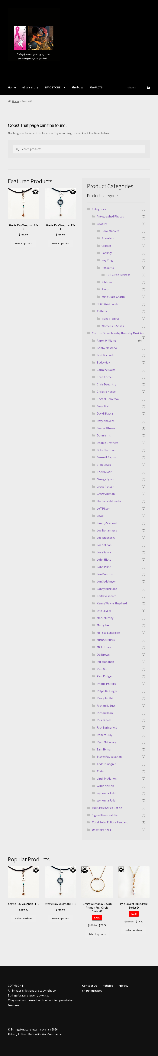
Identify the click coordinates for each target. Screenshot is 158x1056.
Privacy (123, 985)
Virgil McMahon (107, 778)
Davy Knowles (105, 421)
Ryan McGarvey (106, 742)
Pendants (108, 267)
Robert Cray (104, 735)
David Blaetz (105, 413)
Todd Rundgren (106, 764)
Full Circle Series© (118, 275)
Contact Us (89, 985)
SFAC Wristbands (107, 304)
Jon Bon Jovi (105, 574)
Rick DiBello (104, 720)
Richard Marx (105, 713)
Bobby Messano (107, 348)
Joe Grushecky (106, 537)
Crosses (106, 246)
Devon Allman (106, 428)
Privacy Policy (17, 1034)
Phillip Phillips (106, 683)
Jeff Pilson (103, 508)
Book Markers (110, 231)
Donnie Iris (104, 435)
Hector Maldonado (109, 501)
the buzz (77, 87)
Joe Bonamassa (107, 530)
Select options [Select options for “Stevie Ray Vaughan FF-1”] (60, 243)
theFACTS (96, 87)
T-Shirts (102, 311)
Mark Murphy (105, 618)
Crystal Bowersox (108, 399)
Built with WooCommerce (45, 1034)
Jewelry (102, 224)
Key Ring (107, 260)
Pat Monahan (105, 662)
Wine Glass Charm (113, 297)
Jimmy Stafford (107, 523)
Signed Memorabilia (105, 815)
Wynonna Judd (106, 793)
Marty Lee (103, 625)
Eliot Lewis (104, 464)
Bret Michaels (105, 355)
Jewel (100, 516)
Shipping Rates (92, 990)
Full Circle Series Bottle (107, 808)
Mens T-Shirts (110, 318)
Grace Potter (105, 486)
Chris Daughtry (106, 384)
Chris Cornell (105, 377)
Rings (105, 289)
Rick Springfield (107, 727)
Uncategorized (101, 830)
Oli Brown (103, 654)
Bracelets (108, 238)
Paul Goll (102, 669)
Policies (108, 985)
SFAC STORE (52, 87)
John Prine (104, 567)
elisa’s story (30, 87)
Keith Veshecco (106, 596)
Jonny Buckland (107, 589)
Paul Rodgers (105, 676)
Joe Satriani (104, 545)
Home (12, 87)
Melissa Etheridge (108, 632)
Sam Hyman (104, 749)
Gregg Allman (106, 494)
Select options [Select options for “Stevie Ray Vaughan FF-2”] (23, 243)
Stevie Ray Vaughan (109, 756)
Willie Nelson (105, 786)
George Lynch (105, 479)
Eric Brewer (104, 472)
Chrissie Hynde (106, 391)
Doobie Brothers (107, 443)
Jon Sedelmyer (106, 581)
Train (100, 771)
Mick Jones (104, 647)
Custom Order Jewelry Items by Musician (118, 333)
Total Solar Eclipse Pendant (110, 822)
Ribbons (107, 282)
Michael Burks (106, 640)
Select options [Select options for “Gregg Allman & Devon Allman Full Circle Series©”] (97, 934)
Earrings (107, 253)
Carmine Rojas (106, 370)
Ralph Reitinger (107, 691)
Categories (99, 209)
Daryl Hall (103, 406)
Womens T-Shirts (113, 326)
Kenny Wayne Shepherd (112, 603)
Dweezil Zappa (106, 457)
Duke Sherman (106, 450)
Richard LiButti (106, 705)
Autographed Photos (110, 216)
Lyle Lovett (104, 611)
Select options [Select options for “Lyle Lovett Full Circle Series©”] (133, 930)
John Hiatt (104, 559)
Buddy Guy (103, 362)
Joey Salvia (104, 552)
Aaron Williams (106, 340)
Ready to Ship (105, 698)
